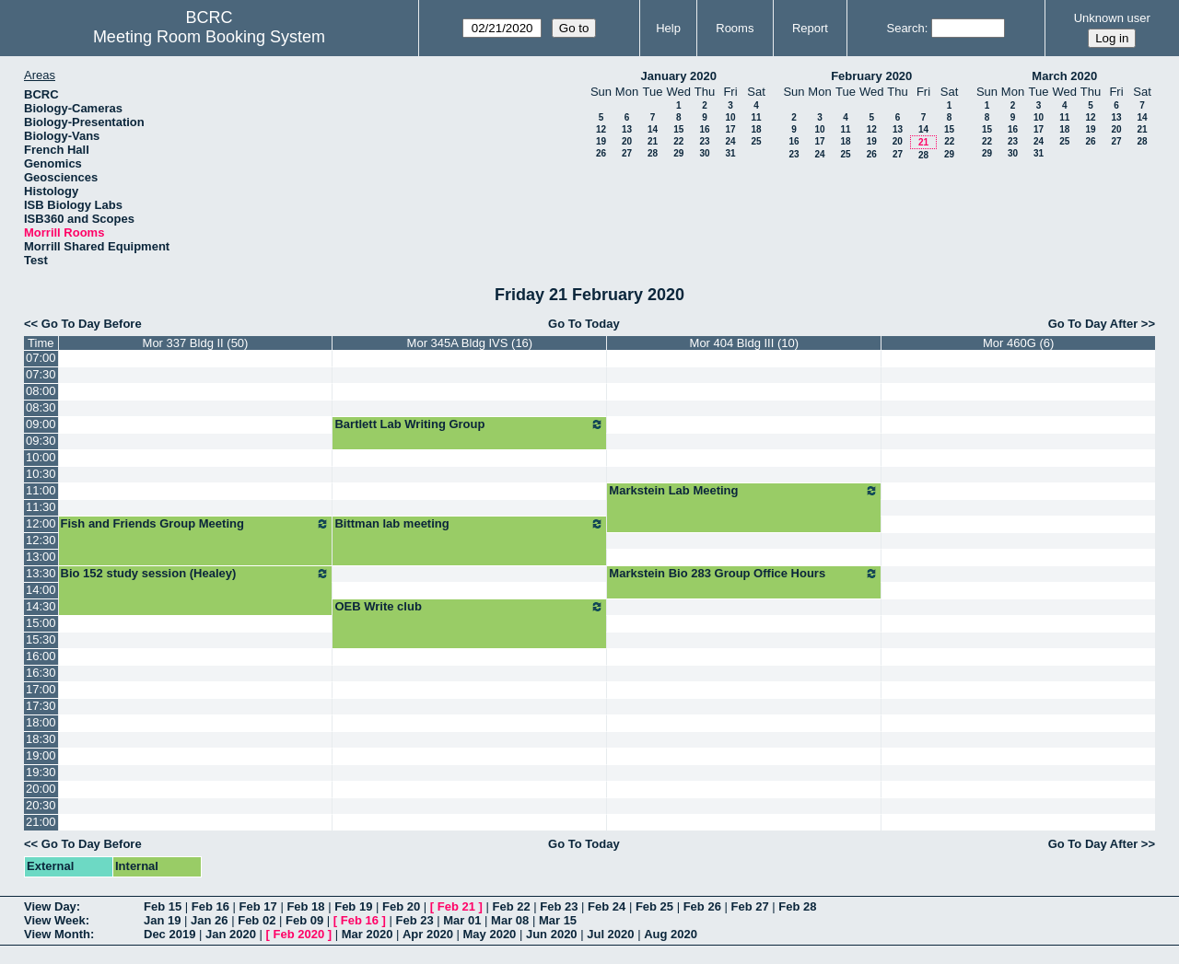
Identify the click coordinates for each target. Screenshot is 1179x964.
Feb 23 (559, 906)
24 (730, 141)
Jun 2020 (552, 934)
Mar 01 (462, 920)
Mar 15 (558, 920)
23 (704, 141)
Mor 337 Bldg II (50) (196, 343)
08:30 (41, 407)
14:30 (41, 606)
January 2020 (679, 76)
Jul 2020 (610, 934)
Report (810, 28)
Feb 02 (256, 920)
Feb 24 (606, 906)
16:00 (41, 656)
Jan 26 (209, 920)
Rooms (734, 28)
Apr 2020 (428, 934)
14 (653, 129)
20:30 (41, 805)
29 (678, 153)
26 (601, 153)
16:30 (41, 672)
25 (756, 141)
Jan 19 (162, 920)
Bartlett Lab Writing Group (469, 424)
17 (730, 129)
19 (601, 141)
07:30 (41, 374)
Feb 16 (210, 906)
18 (756, 129)
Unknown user (1112, 18)
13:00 (41, 556)
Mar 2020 (367, 934)
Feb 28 (797, 906)
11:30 (41, 507)
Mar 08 (510, 920)
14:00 (41, 590)
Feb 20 (401, 906)
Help (668, 28)
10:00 (41, 457)
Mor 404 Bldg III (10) (745, 343)
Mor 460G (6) (1018, 343)
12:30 (41, 540)
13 (627, 129)
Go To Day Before (91, 324)
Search (905, 28)
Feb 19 (353, 906)
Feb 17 (258, 906)
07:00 (41, 358)
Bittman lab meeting (469, 524)
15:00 (41, 623)
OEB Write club (469, 606)
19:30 (41, 772)
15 (678, 129)
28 (653, 153)
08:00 (41, 391)
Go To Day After (1093, 324)
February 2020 (871, 76)
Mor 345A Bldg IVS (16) (470, 343)
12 (601, 129)
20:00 (41, 789)
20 (627, 141)
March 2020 (1064, 76)
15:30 (41, 639)
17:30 (41, 706)
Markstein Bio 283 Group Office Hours (744, 573)
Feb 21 (456, 906)
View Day (50, 906)
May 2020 (490, 934)
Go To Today (584, 324)
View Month (57, 934)
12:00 (41, 523)
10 (730, 117)
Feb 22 (511, 906)
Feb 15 (162, 906)
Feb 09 (304, 920)
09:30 (41, 440)
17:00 (41, 689)
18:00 (41, 722)
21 (653, 141)
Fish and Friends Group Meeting (196, 524)
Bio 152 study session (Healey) (196, 573)
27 (627, 153)
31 (730, 153)
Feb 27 (749, 906)
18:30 (41, 739)
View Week (55, 920)
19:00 (41, 755)
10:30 (41, 474)
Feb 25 (654, 906)
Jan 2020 (230, 934)
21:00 (41, 822)
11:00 (41, 490)
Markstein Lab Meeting (744, 490)
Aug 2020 (670, 934)
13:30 (41, 573)
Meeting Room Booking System (209, 37)
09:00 (41, 424)
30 (704, 153)
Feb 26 (702, 906)
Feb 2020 (299, 934)
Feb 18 (305, 906)
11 (756, 117)
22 (678, 141)
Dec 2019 (169, 934)
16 (704, 129)
